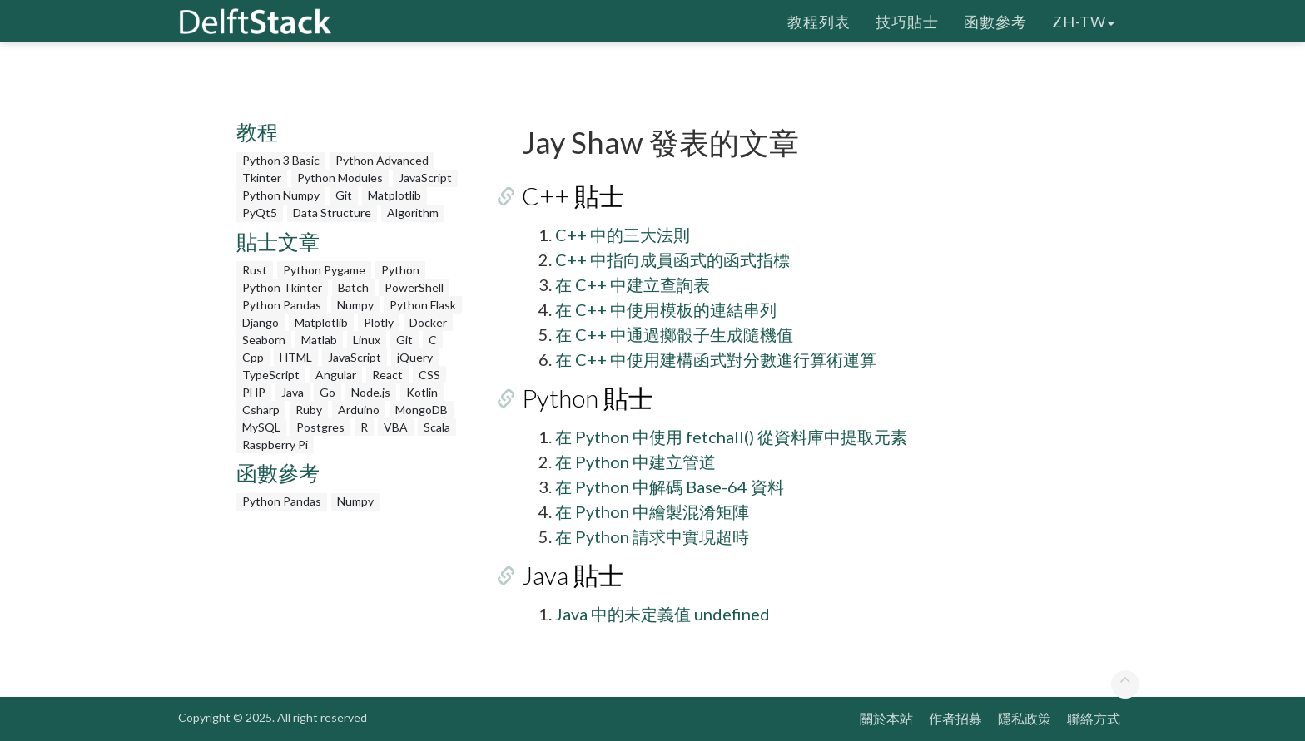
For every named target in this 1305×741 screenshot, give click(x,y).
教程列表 (819, 21)
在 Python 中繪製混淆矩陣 (652, 511)
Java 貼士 (572, 575)
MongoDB (421, 410)
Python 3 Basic (281, 160)
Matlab (319, 340)
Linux (366, 340)
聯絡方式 (1093, 718)
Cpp (253, 357)
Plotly (379, 322)
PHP (253, 392)
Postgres (320, 427)
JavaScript (425, 177)
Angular (335, 375)
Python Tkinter (282, 287)
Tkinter (261, 177)
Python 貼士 (587, 397)
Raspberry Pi (275, 444)
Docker (428, 322)
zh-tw (1083, 21)
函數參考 (995, 21)
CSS (429, 375)
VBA (396, 427)
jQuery (415, 357)
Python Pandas (281, 305)
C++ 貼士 (573, 195)
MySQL (261, 427)
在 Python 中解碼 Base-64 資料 (669, 486)
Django (260, 322)
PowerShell (414, 287)
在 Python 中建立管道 (635, 462)
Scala (437, 427)
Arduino (359, 410)
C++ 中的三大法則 (622, 235)
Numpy (355, 305)
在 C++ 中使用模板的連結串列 (666, 309)
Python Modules (340, 177)
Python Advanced (382, 160)
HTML (296, 357)
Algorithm (413, 212)
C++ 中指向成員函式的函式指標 (672, 259)
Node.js (370, 392)
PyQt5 (259, 212)
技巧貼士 (907, 21)
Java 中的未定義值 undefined (662, 614)
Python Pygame (324, 270)
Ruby (308, 410)
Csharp (261, 410)
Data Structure (332, 212)
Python (400, 270)
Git (343, 195)
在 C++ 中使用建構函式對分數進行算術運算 (715, 359)
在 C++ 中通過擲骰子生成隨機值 (674, 334)
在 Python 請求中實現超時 (652, 536)
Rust (254, 270)
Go (327, 392)
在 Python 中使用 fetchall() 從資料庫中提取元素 (731, 437)
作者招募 (955, 718)
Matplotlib (394, 195)
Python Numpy (281, 195)
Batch (353, 287)
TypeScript (271, 375)
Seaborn (263, 340)
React (387, 375)
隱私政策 (1024, 718)
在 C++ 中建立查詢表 (632, 284)
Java (292, 392)
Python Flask (423, 305)
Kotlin (422, 392)
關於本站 (886, 718)
